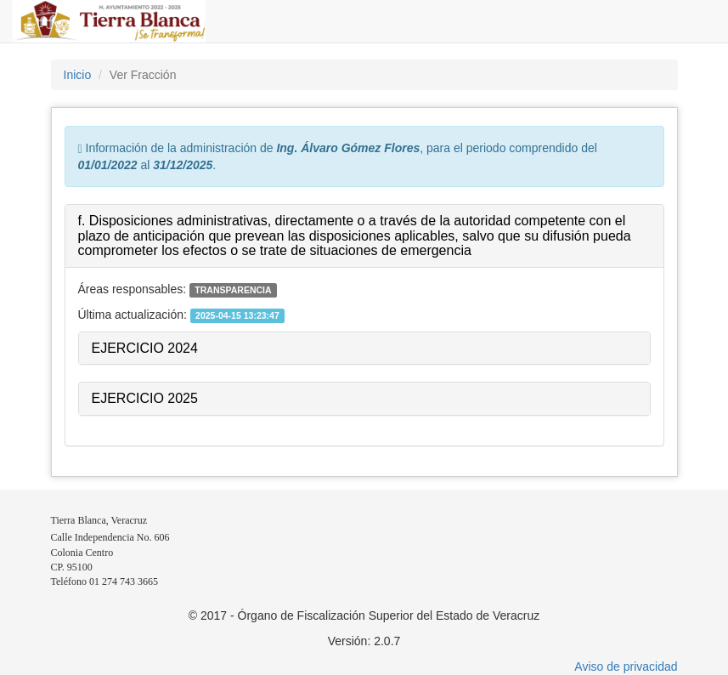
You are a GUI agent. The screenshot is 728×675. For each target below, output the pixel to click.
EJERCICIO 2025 (145, 398)
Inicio (78, 75)
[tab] (364, 236)
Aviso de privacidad (625, 666)
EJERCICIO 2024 (145, 348)
